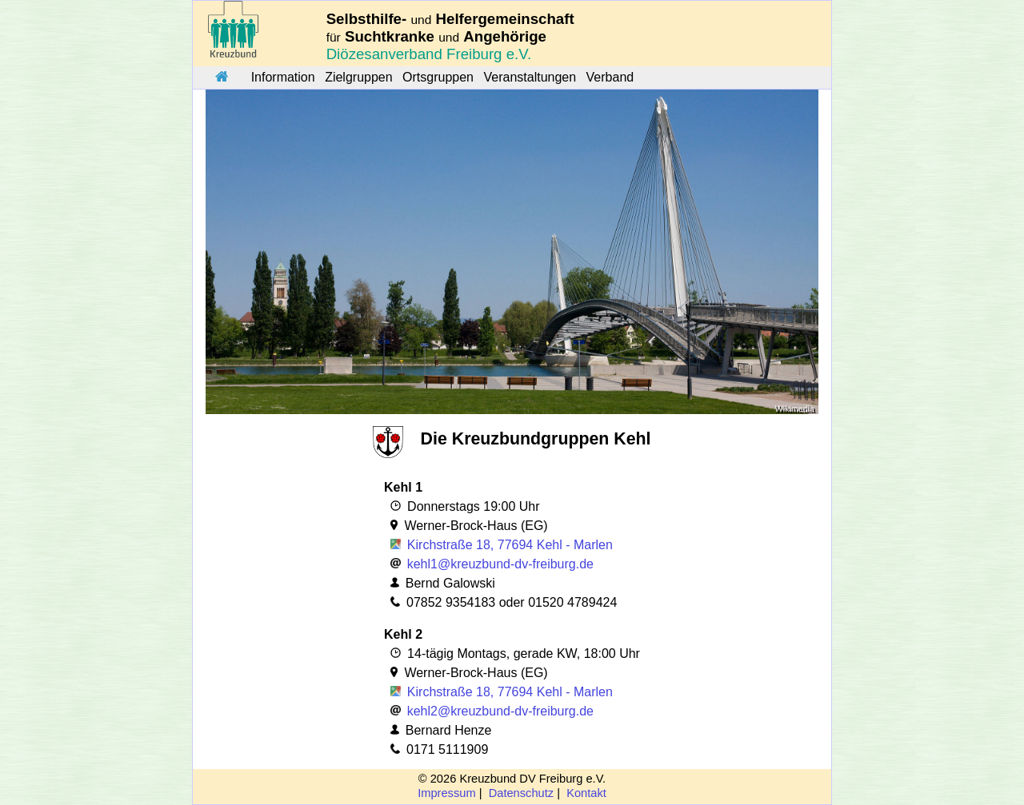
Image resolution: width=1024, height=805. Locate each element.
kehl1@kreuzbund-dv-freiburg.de (500, 564)
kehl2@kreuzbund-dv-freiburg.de (500, 711)
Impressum (446, 793)
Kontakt (586, 793)
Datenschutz (521, 793)
